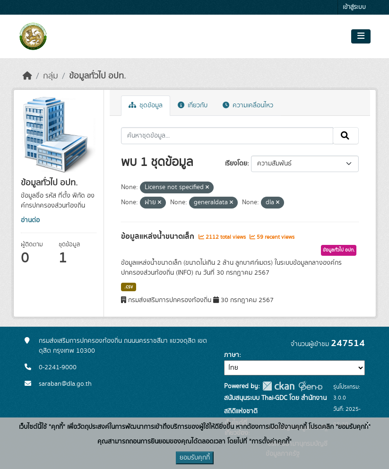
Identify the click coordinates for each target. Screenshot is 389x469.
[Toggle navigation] (361, 36)
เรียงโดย (236, 163)
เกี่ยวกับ (192, 105)
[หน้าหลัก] (27, 76)
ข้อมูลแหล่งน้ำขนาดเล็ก (158, 236)
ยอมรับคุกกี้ (195, 457)
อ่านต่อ (30, 220)
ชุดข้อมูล (146, 105)
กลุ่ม (50, 76)
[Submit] (346, 135)
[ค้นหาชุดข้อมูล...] (227, 135)
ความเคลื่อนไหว (248, 105)
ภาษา (231, 355)
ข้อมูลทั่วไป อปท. (97, 76)
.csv (128, 287)
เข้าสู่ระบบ (354, 7)
